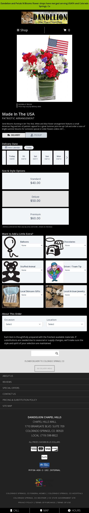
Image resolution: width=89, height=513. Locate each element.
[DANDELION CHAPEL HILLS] (44, 23)
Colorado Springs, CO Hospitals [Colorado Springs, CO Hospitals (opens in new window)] (65, 493)
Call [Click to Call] (14, 510)
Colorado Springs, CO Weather (29, 498)
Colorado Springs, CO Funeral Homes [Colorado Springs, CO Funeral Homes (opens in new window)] (26, 493)
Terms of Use (64, 502)
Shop (22, 30)
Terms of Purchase (45, 502)
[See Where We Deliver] (44, 368)
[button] (44, 465)
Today (29, 147)
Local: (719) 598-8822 (44, 435)
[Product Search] (45, 353)
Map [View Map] (44, 510)
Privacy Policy (25, 502)
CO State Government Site (62, 498)
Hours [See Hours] (74, 510)
